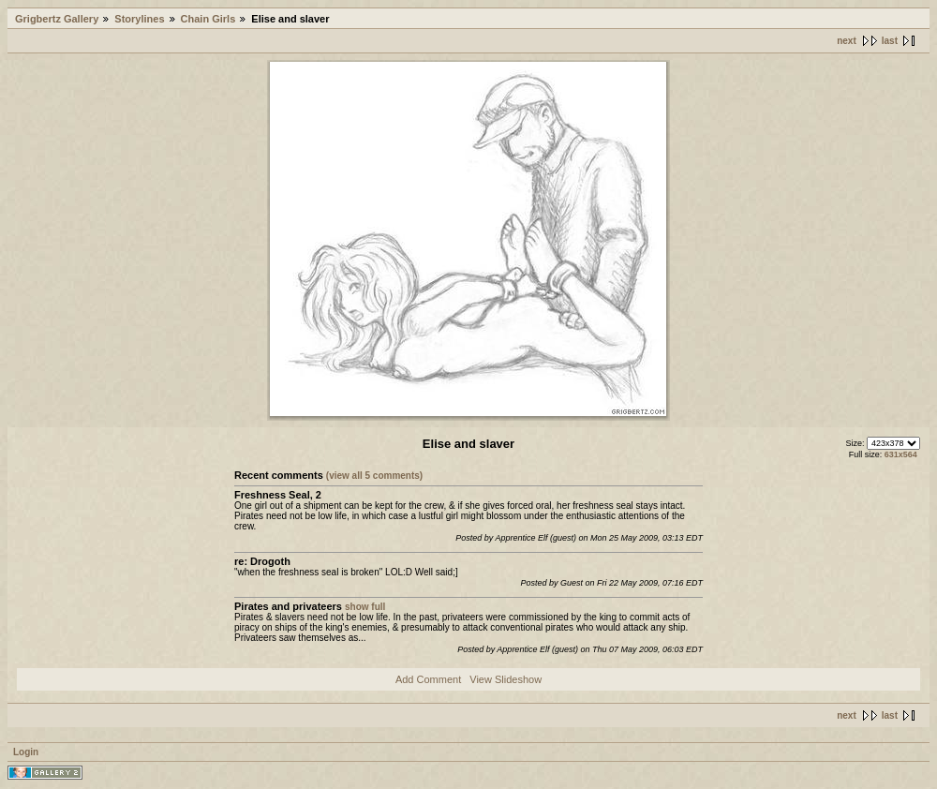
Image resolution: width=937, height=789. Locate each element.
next (846, 41)
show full (365, 607)
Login (25, 752)
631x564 (901, 454)
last (890, 41)
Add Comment (428, 679)
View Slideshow (505, 679)
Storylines (139, 18)
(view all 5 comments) (374, 475)
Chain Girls (208, 18)
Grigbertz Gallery (56, 18)
